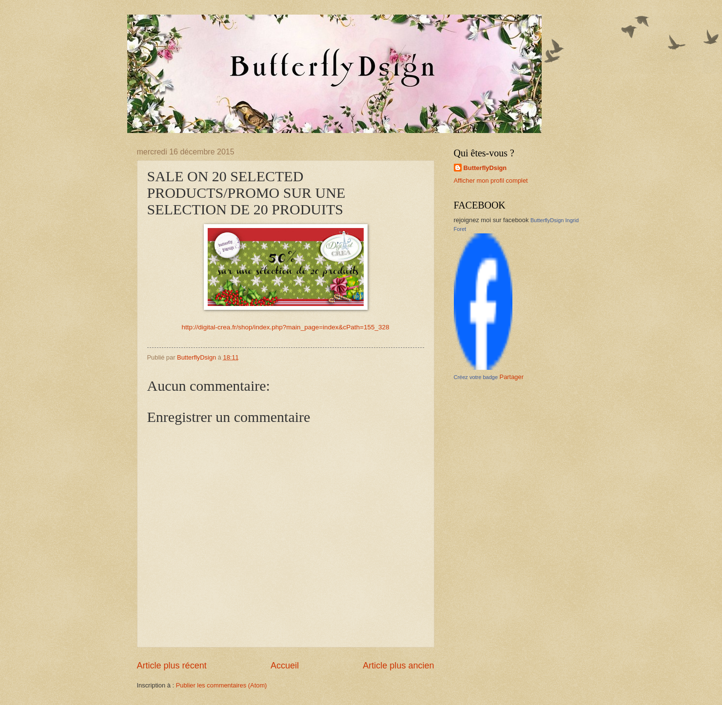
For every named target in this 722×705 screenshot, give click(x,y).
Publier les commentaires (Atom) (221, 685)
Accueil (285, 665)
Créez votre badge (476, 377)
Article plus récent (172, 665)
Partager (512, 377)
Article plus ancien (398, 665)
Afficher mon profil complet (491, 180)
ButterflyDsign (485, 167)
